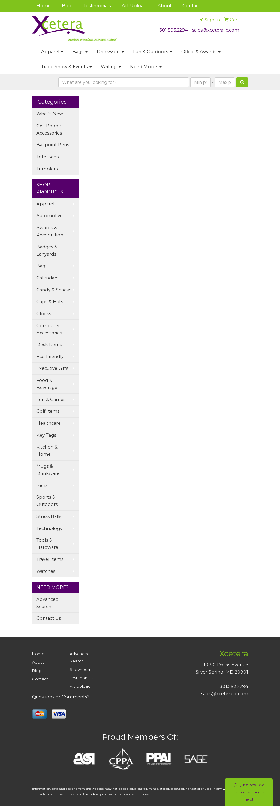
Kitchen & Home (47, 450)
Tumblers (47, 169)
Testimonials (97, 5)
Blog (67, 5)
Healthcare (48, 423)
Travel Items (49, 559)
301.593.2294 (173, 30)
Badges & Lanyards (46, 250)
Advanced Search (47, 603)
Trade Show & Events (66, 66)
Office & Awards (201, 51)
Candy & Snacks (53, 290)
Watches (45, 571)
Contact (191, 5)
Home (43, 5)
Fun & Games (50, 399)
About (165, 5)
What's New (49, 114)
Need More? (146, 66)
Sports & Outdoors (47, 500)
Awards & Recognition (49, 231)
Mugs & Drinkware (47, 470)
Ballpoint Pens (52, 145)
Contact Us (48, 618)
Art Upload (134, 5)
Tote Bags (47, 157)
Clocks (43, 313)
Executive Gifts (52, 368)
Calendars (47, 278)
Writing (111, 66)
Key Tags (46, 435)
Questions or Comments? (60, 697)
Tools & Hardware (47, 543)
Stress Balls (48, 516)
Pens (41, 485)
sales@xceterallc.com (215, 30)
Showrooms (81, 669)
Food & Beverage (46, 384)
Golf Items (47, 411)
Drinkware (110, 51)
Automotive (49, 215)
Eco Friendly (50, 356)
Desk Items (49, 344)
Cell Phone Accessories (49, 129)
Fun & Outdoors (152, 51)
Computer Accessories (49, 329)
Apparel (52, 51)
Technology (49, 528)
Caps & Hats (49, 301)
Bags (80, 51)
